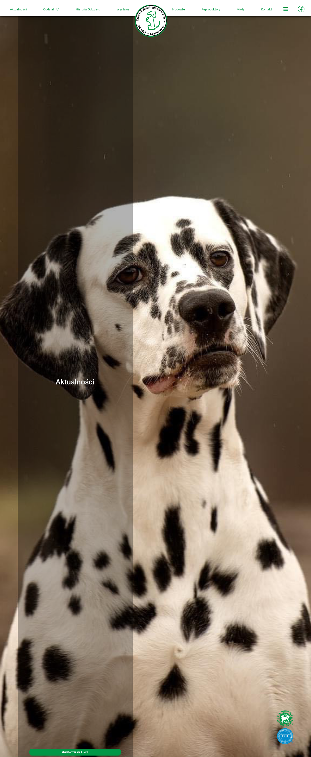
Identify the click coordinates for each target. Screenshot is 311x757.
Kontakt (256, 11)
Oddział (58, 11)
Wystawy (125, 11)
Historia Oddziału (92, 11)
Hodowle (176, 11)
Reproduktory (206, 11)
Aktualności (27, 11)
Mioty (233, 11)
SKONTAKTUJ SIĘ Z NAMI (75, 750)
